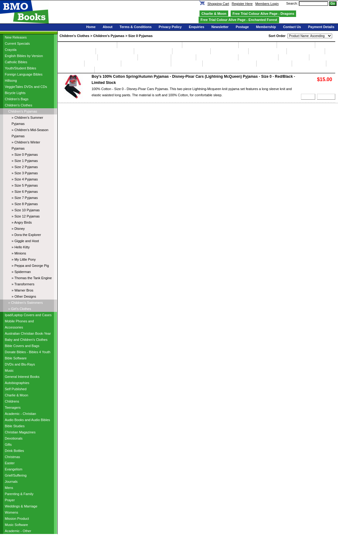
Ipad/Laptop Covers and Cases (28, 315)
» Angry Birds (22, 222)
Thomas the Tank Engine (229, 63)
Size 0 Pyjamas (257, 45)
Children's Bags (17, 99)
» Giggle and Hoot (25, 241)
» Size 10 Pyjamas (26, 210)
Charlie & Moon (16, 395)
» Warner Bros (23, 290)
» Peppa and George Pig (30, 265)
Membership (266, 27)
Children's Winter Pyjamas (210, 45)
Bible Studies (15, 426)
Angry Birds (154, 57)
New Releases (16, 37)
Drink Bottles (14, 451)
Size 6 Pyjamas (229, 51)
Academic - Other (18, 531)
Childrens (12, 401)
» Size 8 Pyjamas (25, 204)
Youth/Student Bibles (20, 68)
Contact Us (292, 27)
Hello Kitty (293, 57)
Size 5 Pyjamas (191, 51)
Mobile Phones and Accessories (19, 324)
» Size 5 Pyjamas (25, 185)
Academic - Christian (20, 414)
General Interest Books (22, 377)
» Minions (19, 253)
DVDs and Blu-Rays (20, 364)
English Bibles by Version (24, 56)
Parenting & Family (19, 494)
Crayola (11, 50)
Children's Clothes (18, 105)
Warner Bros (309, 63)
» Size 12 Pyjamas (26, 216)
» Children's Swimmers (25, 302)
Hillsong (11, 80)
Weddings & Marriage (21, 506)
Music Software (16, 525)
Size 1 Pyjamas (296, 45)
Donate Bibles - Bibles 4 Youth (28, 352)
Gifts (8, 444)
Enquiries (196, 27)
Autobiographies (17, 383)
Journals (11, 481)
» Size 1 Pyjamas (25, 161)
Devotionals (14, 438)
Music (9, 370)
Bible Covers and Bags (22, 346)
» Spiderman (21, 272)
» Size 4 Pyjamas (25, 179)
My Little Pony (102, 63)
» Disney (18, 228)
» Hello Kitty (21, 247)
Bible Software (16, 358)
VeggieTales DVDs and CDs (26, 87)
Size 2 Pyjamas (76, 51)
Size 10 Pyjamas (77, 57)
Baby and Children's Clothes (26, 339)
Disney (183, 57)
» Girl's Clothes (19, 309)
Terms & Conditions (136, 27)
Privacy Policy (170, 27)
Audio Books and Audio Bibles (27, 420)
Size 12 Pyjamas (118, 57)
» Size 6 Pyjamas (25, 191)
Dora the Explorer (217, 57)
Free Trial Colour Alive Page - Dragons (263, 13)
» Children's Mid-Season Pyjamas (30, 133)
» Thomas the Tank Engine (32, 278)
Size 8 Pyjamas (306, 51)
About (108, 27)
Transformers (274, 63)
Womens (11, 512)
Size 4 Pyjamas (153, 51)
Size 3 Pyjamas (115, 51)
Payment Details (321, 27)
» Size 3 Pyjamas (25, 173)
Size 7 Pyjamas (267, 51)
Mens (9, 488)
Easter (10, 463)
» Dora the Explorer (26, 235)
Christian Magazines (20, 432)
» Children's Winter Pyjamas (26, 145)
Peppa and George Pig (146, 63)
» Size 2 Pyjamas (25, 167)
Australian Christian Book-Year (28, 333)
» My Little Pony (24, 259)
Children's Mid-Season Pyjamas (149, 45)
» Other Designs (24, 296)
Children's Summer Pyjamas (87, 45)
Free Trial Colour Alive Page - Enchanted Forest (238, 20)
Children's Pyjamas (22, 111)
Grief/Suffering (16, 475)
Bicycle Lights (15, 93)
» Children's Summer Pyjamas (27, 121)
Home (91, 27)
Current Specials (17, 43)
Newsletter (220, 27)
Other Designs (76, 70)
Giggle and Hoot (258, 57)
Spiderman (187, 63)
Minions (70, 63)
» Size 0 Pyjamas (25, 154)
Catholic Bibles (16, 62)
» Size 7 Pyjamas (25, 198)
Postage (242, 27)
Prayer (10, 500)
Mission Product (17, 518)
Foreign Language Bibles (24, 74)
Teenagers (13, 407)
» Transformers (23, 284)
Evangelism (14, 469)
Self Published (16, 389)
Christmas (12, 457)
